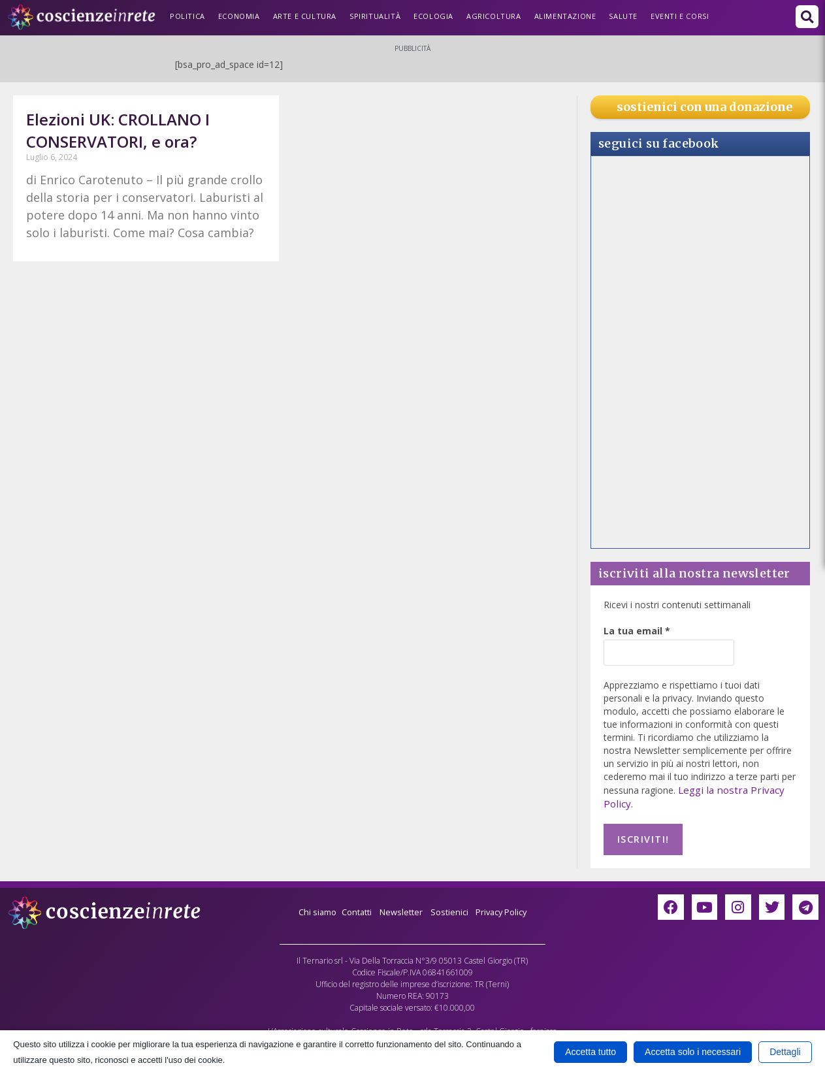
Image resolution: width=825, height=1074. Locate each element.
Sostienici (452, 906)
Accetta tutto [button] (590, 1052)
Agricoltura (493, 16)
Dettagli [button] (784, 1052)
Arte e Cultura (304, 16)
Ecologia (433, 16)
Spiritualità (374, 16)
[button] (807, 16)
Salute (623, 16)
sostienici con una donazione (704, 106)
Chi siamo (309, 906)
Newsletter (400, 906)
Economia (239, 16)
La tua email (637, 631)
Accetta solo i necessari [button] (693, 1052)
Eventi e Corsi (680, 16)
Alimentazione (565, 16)
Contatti (352, 906)
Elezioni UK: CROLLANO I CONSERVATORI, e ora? (118, 130)
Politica (187, 16)
